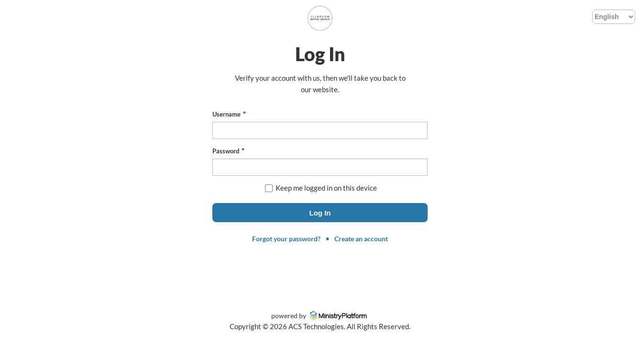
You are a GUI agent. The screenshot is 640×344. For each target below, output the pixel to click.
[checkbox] (269, 188)
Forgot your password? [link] (286, 239)
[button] (320, 212)
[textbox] (320, 130)
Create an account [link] (361, 239)
